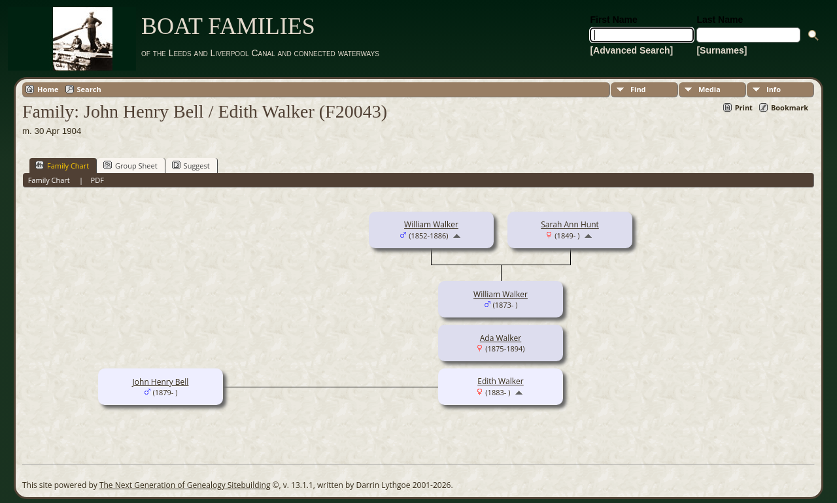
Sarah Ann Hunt (570, 224)
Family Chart (62, 165)
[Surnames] (721, 50)
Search (89, 89)
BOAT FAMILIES (228, 26)
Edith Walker (500, 381)
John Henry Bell (161, 381)
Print (744, 107)
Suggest (191, 165)
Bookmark (789, 107)
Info (773, 89)
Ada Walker (500, 338)
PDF (97, 180)
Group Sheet (130, 165)
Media (709, 89)
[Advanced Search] (631, 50)
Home (48, 89)
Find (638, 89)
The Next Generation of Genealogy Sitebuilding (185, 485)
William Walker (431, 224)
